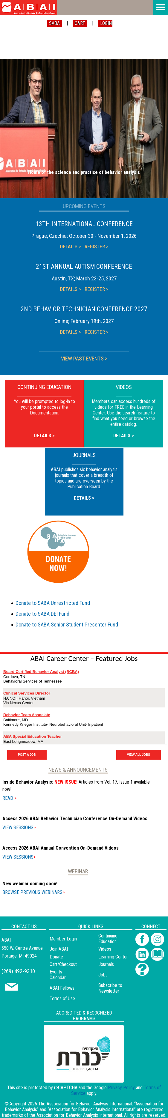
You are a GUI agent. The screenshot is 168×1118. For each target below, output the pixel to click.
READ (9, 798)
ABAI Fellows (62, 988)
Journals (106, 964)
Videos (104, 949)
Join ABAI (59, 949)
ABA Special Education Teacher (32, 736)
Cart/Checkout (63, 964)
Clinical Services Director (26, 693)
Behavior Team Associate (26, 715)
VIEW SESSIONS (19, 827)
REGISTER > (97, 247)
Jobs (103, 975)
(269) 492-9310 (18, 971)
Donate (56, 957)
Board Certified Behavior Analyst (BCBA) (41, 671)
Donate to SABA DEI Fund (42, 614)
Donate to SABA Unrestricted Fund (53, 603)
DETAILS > (70, 247)
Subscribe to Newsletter (110, 988)
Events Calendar (58, 974)
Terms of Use (62, 998)
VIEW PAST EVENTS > (84, 358)
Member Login (63, 939)
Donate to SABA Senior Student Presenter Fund (67, 624)
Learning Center (113, 957)
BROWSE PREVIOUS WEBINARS (33, 892)
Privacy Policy (121, 1087)
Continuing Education (107, 938)
